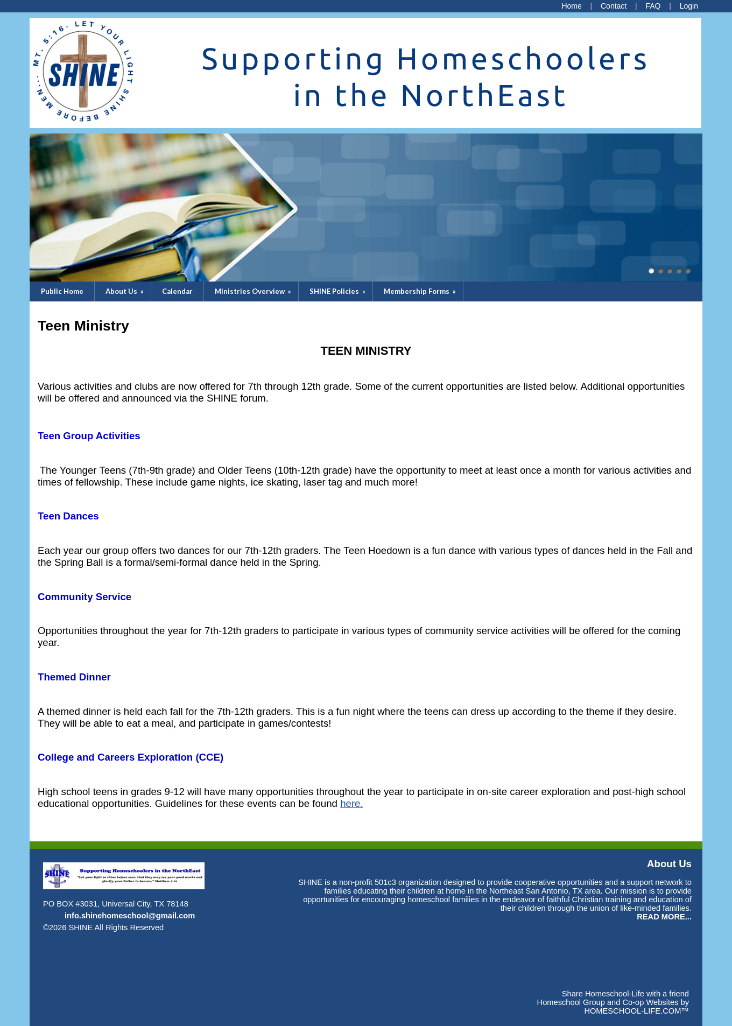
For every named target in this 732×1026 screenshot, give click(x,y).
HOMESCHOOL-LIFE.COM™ (636, 1011)
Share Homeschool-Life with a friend (625, 993)
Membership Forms (421, 291)
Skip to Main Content (210, 927)
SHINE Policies (338, 291)
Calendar (177, 291)
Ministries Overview (254, 291)
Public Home (62, 291)
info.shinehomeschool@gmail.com (130, 915)
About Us (125, 291)
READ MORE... (664, 916)
